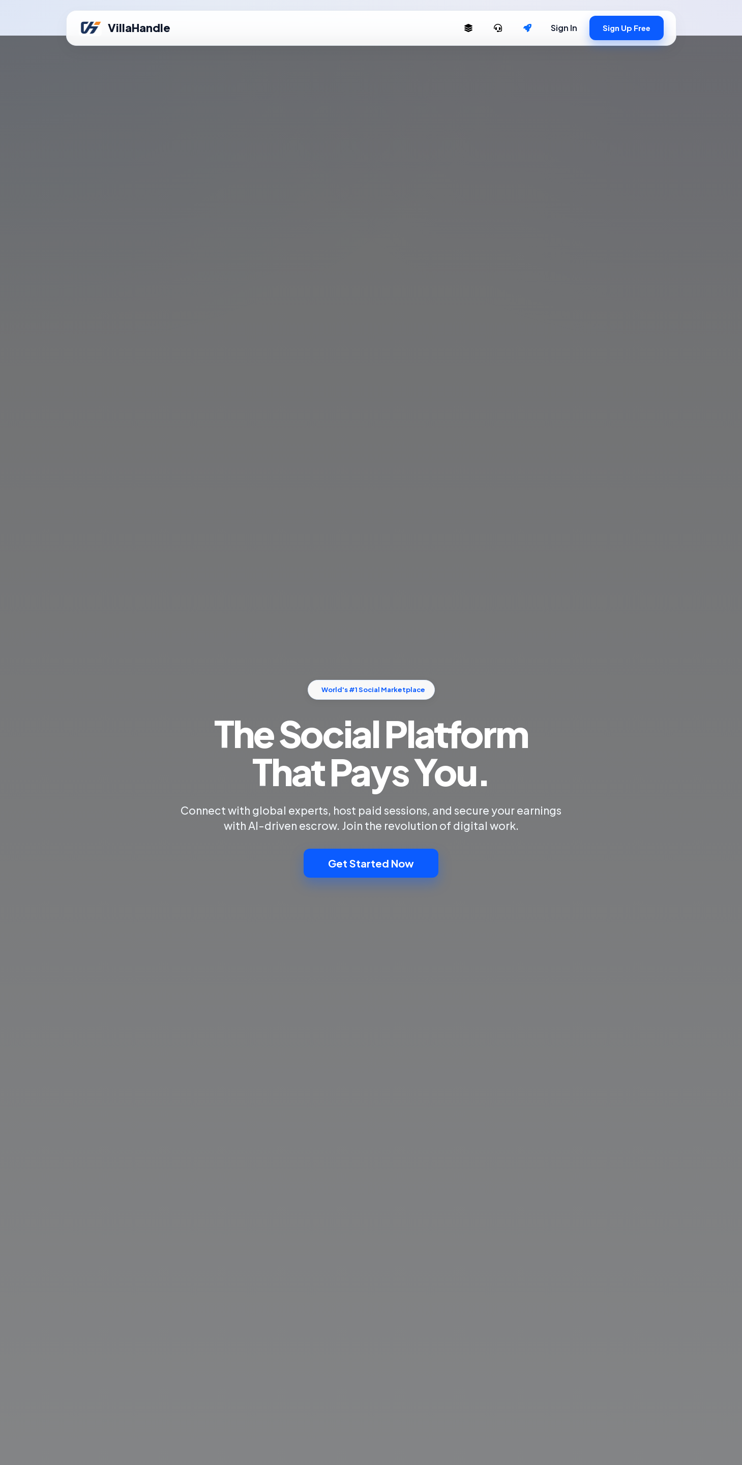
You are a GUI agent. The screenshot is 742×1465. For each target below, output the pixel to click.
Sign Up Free (626, 28)
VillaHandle (125, 28)
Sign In (564, 27)
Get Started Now (371, 863)
